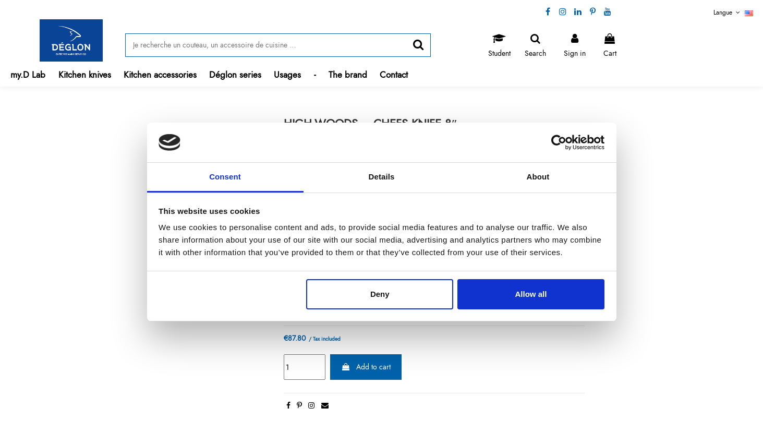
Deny (380, 294)
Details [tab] (382, 176)
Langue (733, 12)
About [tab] (538, 176)
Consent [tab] (225, 176)
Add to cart (366, 367)
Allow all (531, 294)
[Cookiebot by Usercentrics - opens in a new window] (558, 142)
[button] (84, 74)
